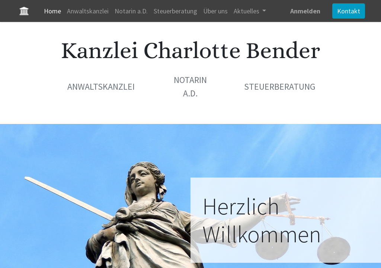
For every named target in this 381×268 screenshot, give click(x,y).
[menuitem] (53, 11)
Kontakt (347, 11)
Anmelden (304, 11)
